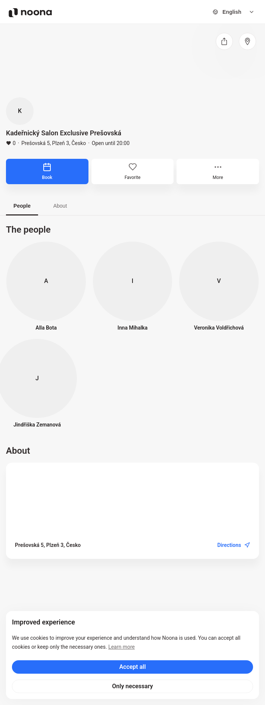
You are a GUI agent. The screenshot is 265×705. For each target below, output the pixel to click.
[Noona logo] (30, 12)
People (22, 206)
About (60, 206)
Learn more (121, 647)
